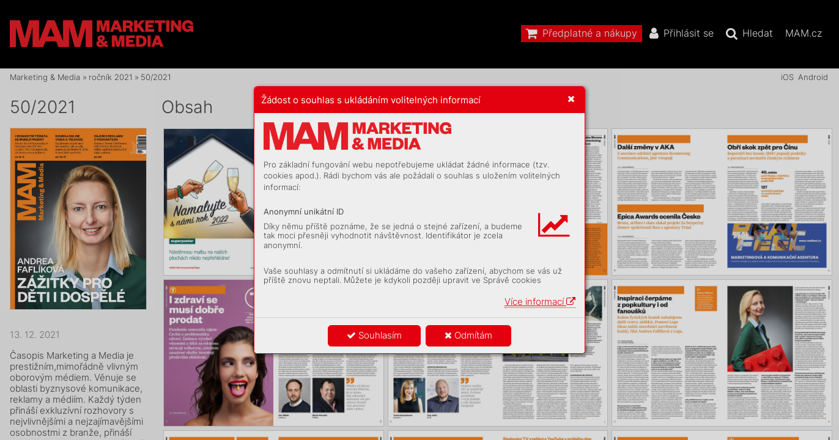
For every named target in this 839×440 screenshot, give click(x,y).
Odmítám (468, 335)
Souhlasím (374, 335)
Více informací (540, 301)
